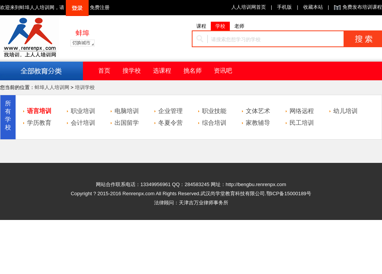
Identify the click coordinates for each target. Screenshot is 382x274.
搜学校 (132, 70)
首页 (104, 70)
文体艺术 (258, 111)
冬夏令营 (170, 122)
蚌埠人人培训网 (52, 87)
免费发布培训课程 (362, 7)
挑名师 (192, 70)
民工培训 (302, 122)
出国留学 (127, 122)
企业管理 (170, 111)
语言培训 (39, 111)
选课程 (162, 70)
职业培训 (83, 111)
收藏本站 (313, 7)
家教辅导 (258, 122)
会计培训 (83, 122)
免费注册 (100, 7)
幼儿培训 (345, 111)
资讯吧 (223, 70)
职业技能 (214, 111)
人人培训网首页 (248, 7)
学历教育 (39, 122)
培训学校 (85, 87)
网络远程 (302, 111)
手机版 (284, 7)
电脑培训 (127, 111)
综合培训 (214, 122)
